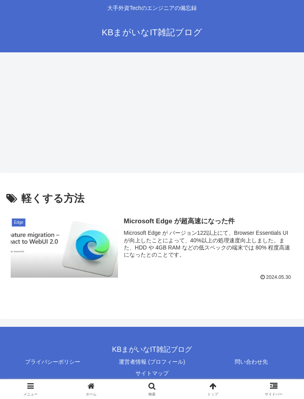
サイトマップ (152, 373)
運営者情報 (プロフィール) (152, 362)
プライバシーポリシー (52, 362)
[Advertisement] (152, 112)
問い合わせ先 (251, 362)
